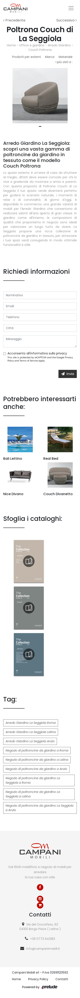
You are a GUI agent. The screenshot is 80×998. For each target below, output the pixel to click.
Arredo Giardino (59, 45)
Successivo (66, 20)
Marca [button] (49, 57)
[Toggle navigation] (71, 8)
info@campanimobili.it (43, 949)
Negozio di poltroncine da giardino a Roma (37, 750)
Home (11, 45)
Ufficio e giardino (31, 45)
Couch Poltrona (40, 50)
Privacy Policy (38, 979)
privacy (61, 353)
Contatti (61, 979)
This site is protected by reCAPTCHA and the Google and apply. (40, 359)
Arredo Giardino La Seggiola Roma (31, 723)
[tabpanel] (40, 96)
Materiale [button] (66, 57)
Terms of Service (29, 360)
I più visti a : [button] (64, 62)
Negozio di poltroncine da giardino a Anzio (36, 769)
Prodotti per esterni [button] (26, 57)
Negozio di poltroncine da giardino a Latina (37, 760)
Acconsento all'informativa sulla (37, 353)
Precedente (14, 20)
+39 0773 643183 (42, 939)
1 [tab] (40, 126)
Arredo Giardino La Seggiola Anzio (30, 741)
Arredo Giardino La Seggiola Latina (31, 732)
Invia (67, 373)
